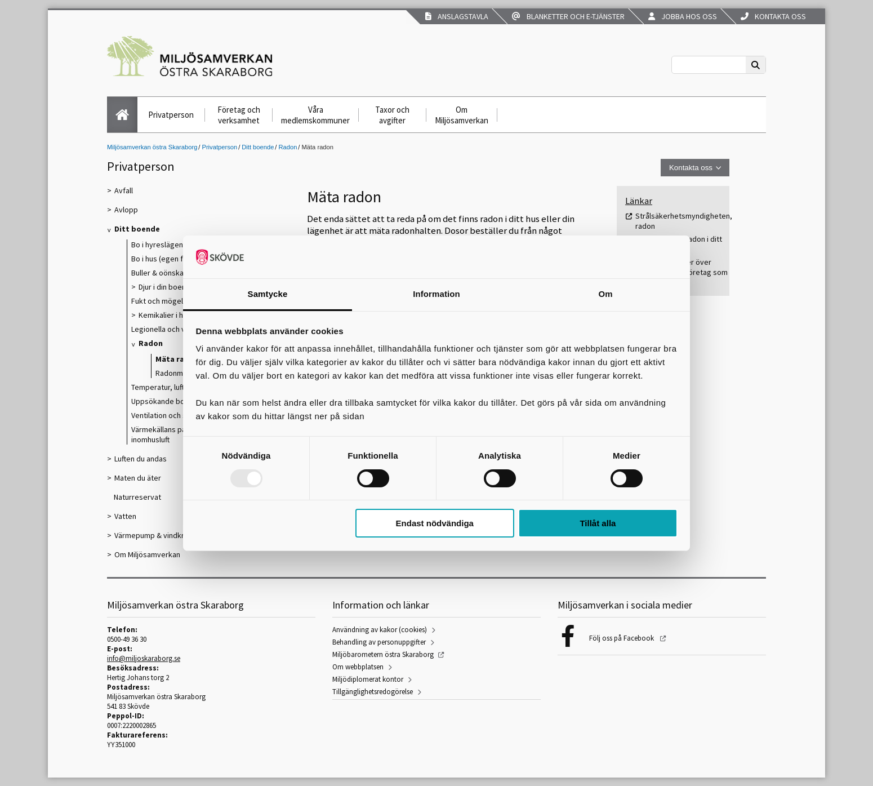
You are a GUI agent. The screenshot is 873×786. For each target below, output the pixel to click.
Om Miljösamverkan (461, 115)
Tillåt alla (598, 523)
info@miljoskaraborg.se (143, 658)
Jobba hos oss (682, 16)
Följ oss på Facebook (622, 638)
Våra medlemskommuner (315, 115)
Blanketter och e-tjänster (568, 16)
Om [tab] (605, 294)
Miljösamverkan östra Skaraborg (152, 147)
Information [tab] (436, 294)
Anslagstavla (456, 16)
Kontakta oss (773, 16)
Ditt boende (258, 147)
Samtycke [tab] (268, 294)
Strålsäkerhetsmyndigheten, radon (683, 221)
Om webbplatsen (358, 667)
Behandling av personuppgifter (379, 642)
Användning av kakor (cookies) (379, 629)
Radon (287, 147)
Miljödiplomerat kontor (367, 679)
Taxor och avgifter (392, 115)
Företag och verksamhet (238, 115)
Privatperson (171, 114)
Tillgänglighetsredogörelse (372, 691)
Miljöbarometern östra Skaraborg (383, 654)
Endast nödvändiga (435, 523)
